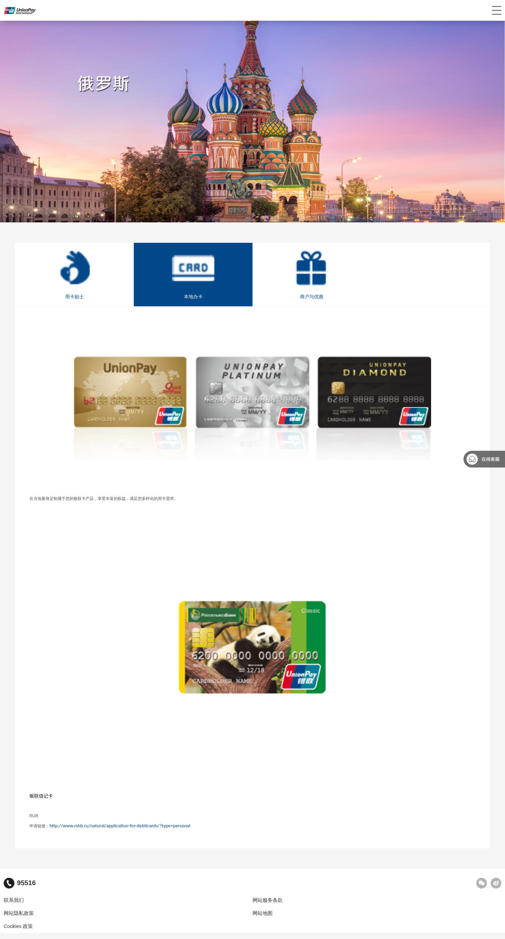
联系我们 (14, 900)
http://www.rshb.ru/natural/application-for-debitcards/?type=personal (119, 826)
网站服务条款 (267, 900)
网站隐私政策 (19, 913)
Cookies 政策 (18, 926)
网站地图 (262, 913)
